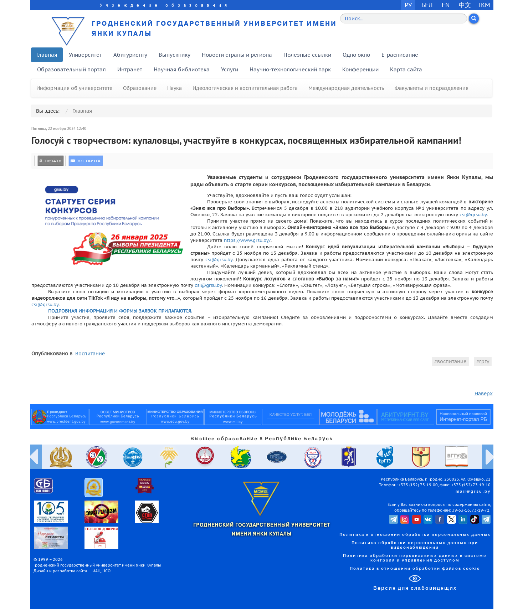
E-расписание (399, 54)
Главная (46, 54)
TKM (483, 5)
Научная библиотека (182, 69)
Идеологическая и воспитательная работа (245, 88)
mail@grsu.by (473, 491)
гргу (484, 361)
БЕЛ (427, 5)
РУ (408, 5)
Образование (140, 88)
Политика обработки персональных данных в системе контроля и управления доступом (415, 558)
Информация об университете (74, 88)
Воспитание (90, 353)
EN (446, 5)
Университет (85, 54)
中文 (465, 5)
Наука (174, 88)
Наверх (484, 393)
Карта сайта (406, 69)
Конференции (360, 69)
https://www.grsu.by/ (247, 240)
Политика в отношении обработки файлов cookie (415, 568)
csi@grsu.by (473, 214)
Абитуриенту (130, 54)
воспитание (451, 361)
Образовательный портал (71, 69)
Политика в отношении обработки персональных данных (415, 535)
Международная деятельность (346, 88)
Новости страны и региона (237, 54)
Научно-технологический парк (290, 69)
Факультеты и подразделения (431, 88)
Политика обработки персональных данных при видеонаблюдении (415, 545)
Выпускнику (174, 54)
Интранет (129, 69)
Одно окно (356, 54)
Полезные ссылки (307, 54)
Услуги (229, 69)
